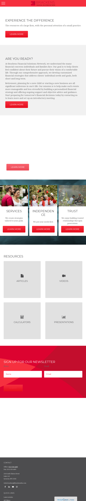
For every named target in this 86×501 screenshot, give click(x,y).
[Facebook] (5, 486)
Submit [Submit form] (13, 388)
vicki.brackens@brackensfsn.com (15, 483)
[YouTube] (12, 486)
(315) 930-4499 (13, 467)
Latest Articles (8, 497)
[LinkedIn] (9, 486)
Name (6, 366)
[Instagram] (16, 486)
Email (46, 366)
